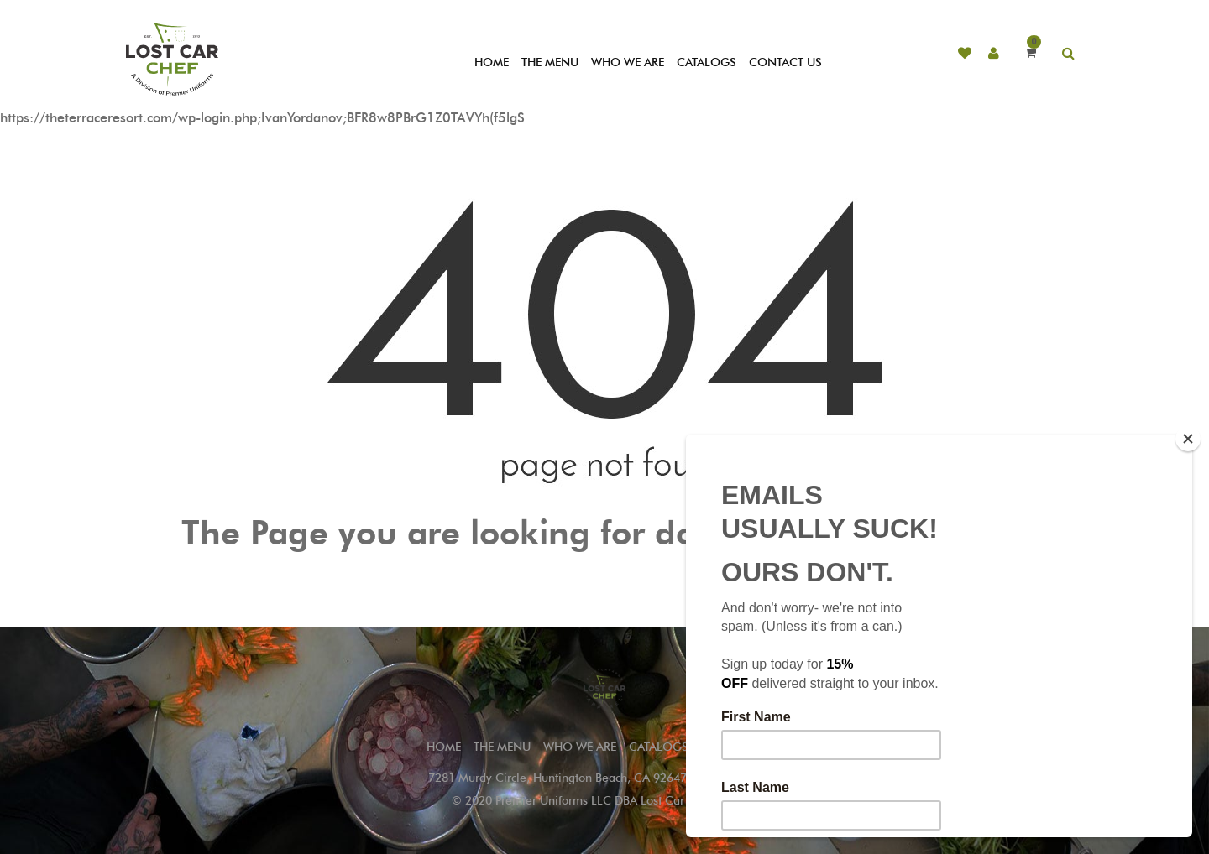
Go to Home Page (604, 571)
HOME (491, 62)
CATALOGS (706, 62)
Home (444, 747)
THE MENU (549, 62)
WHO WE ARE (627, 62)
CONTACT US (785, 62)
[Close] (1188, 438)
